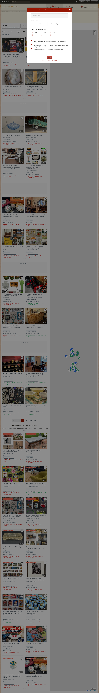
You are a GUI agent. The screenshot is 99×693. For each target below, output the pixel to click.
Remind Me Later (46, 60)
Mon (36, 32)
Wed (54, 32)
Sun (54, 35)
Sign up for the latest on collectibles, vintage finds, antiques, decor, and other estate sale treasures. (51, 46)
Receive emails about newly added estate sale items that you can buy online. (50, 42)
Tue (45, 32)
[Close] (70, 10)
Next (49, 57)
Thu (63, 32)
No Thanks (54, 60)
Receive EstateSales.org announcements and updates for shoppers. (48, 50)
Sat (44, 35)
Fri (35, 35)
